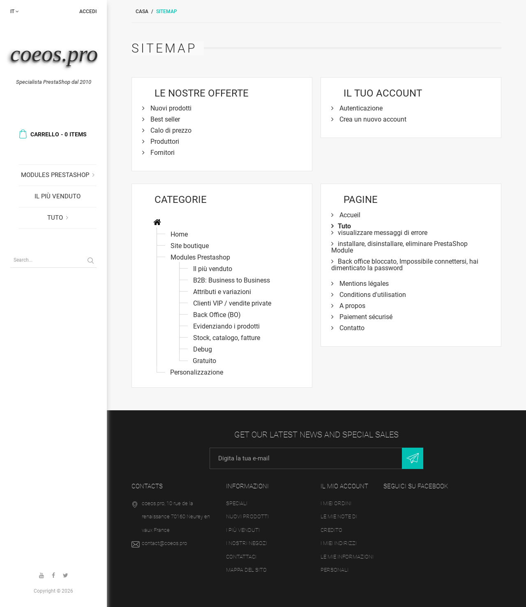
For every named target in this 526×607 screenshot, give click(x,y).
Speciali (236, 503)
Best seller (164, 119)
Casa (142, 11)
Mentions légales (363, 283)
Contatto (351, 328)
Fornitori (162, 152)
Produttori (164, 141)
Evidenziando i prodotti (226, 326)
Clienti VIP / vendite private (232, 303)
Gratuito (204, 361)
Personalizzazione (196, 372)
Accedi (88, 11)
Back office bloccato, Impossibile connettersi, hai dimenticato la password (404, 265)
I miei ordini (336, 503)
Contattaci (241, 557)
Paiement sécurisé (365, 317)
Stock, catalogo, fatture (226, 338)
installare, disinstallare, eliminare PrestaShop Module (399, 247)
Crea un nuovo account (372, 119)
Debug (202, 349)
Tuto (55, 217)
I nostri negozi (246, 543)
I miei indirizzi (339, 543)
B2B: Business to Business (231, 280)
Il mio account (344, 486)
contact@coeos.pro (164, 543)
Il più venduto (58, 196)
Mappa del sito (246, 570)
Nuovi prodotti (170, 108)
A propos (351, 306)
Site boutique (190, 246)
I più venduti (243, 530)
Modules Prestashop (55, 175)
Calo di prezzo (170, 130)
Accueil (349, 215)
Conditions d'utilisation (372, 295)
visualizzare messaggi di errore (382, 233)
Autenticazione (360, 108)
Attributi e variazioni (222, 292)
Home (179, 234)
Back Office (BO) (217, 315)
